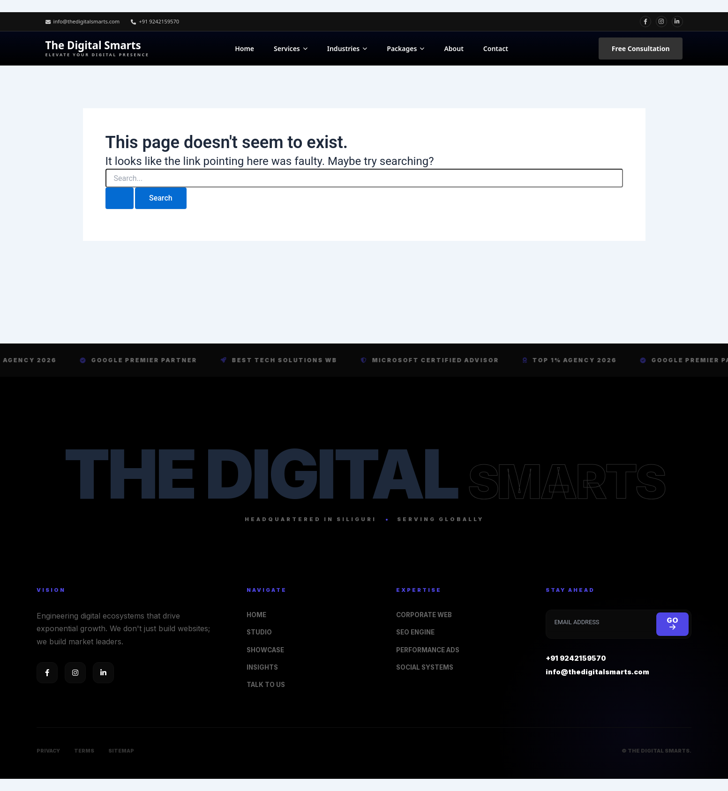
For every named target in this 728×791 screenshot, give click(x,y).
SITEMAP (123, 750)
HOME (257, 611)
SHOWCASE (268, 648)
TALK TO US (268, 684)
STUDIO (260, 630)
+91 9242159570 (162, 21)
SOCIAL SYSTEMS (427, 666)
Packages (405, 48)
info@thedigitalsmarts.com (85, 21)
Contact (495, 48)
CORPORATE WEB (427, 611)
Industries (347, 48)
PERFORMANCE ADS (431, 648)
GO (672, 620)
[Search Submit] (119, 198)
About (453, 48)
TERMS (85, 750)
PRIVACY (49, 750)
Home (244, 48)
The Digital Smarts (97, 48)
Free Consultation (641, 48)
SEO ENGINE (417, 630)
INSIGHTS (263, 666)
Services (291, 48)
